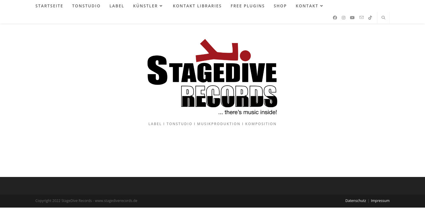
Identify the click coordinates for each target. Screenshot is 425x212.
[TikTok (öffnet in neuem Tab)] (370, 18)
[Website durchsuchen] (383, 18)
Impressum (380, 200)
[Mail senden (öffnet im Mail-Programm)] (361, 17)
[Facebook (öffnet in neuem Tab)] (335, 18)
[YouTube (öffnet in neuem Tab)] (352, 18)
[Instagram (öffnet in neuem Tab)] (343, 18)
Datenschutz (355, 200)
